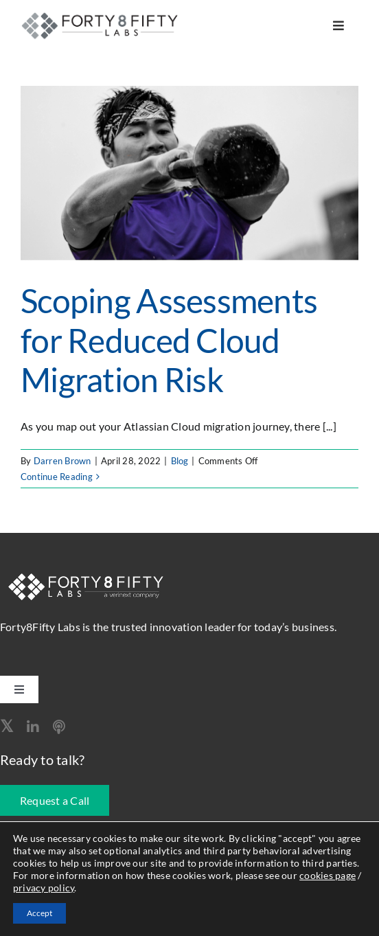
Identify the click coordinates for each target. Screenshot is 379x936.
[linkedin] (33, 727)
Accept (39, 913)
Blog (180, 460)
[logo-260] (102, 16)
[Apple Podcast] (59, 727)
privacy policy (43, 887)
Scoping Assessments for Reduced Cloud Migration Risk (169, 340)
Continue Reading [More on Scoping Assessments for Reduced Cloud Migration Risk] (57, 476)
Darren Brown (62, 460)
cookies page (327, 875)
